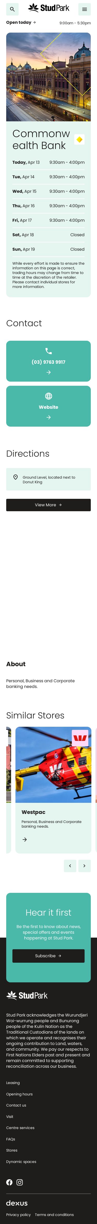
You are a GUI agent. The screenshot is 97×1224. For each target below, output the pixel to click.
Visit (9, 1116)
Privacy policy (18, 1214)
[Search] (12, 9)
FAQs (10, 1139)
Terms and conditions (54, 1214)
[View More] (48, 505)
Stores (11, 1150)
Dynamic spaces (21, 1161)
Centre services (20, 1127)
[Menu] (84, 9)
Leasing (13, 1082)
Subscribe (48, 956)
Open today (21, 22)
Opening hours (19, 1094)
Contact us (16, 1105)
